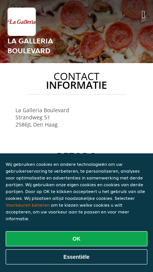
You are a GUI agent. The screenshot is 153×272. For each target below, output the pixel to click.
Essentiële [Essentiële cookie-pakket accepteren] (76, 257)
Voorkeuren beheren (28, 205)
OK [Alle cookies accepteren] (77, 239)
